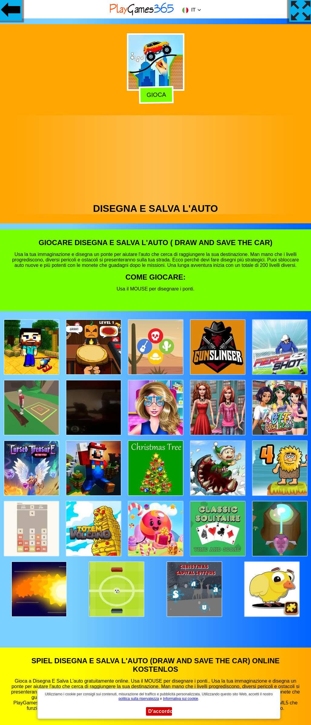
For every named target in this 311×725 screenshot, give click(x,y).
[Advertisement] (156, 157)
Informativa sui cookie (180, 699)
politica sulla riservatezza (138, 699)
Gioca (156, 94)
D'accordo (160, 711)
